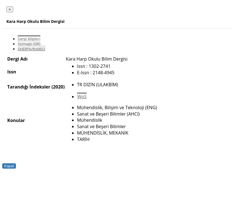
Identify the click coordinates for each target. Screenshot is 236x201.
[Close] (9, 9)
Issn (11, 72)
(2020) (57, 87)
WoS (81, 97)
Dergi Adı (17, 59)
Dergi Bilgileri (29, 38)
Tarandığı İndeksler (28, 87)
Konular (16, 120)
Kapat (9, 166)
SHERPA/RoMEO (31, 48)
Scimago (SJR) (29, 43)
